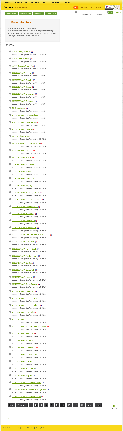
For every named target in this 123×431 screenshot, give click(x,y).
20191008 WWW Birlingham (23, 101)
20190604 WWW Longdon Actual (25, 207)
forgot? (103, 14)
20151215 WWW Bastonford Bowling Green (29, 390)
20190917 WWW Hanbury (22, 150)
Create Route (51, 13)
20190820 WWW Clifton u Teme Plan (26, 200)
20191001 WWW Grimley (22, 129)
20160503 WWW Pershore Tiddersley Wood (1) (30, 235)
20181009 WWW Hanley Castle (24, 249)
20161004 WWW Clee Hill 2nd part (25, 305)
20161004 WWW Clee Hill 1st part (25, 298)
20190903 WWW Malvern (22, 171)
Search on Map (11, 13)
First (11, 405)
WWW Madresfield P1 (20, 59)
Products (35, 2)
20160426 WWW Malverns (22, 333)
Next (89, 405)
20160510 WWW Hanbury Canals (25, 319)
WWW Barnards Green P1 (22, 66)
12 (75, 405)
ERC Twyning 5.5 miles (21, 136)
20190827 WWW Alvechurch (23, 178)
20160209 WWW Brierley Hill (23, 369)
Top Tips (55, 2)
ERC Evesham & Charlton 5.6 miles (26, 143)
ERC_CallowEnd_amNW (21, 157)
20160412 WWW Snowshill (22, 340)
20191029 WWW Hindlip (21, 73)
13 (82, 405)
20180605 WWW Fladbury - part (24, 256)
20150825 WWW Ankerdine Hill (24, 228)
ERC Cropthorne (18, 108)
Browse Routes (25, 13)
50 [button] (114, 406)
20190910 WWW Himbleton (23, 164)
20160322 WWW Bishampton (23, 347)
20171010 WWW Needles (22, 277)
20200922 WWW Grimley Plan (24, 122)
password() (101, 14)
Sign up (118, 12)
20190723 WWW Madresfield (23, 221)
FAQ (45, 2)
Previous (21, 405)
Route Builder (21, 2)
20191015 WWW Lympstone (23, 94)
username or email (86, 14)
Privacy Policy (41, 428)
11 (69, 405)
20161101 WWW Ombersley (23, 291)
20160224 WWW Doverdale (23, 312)
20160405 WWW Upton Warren (24, 354)
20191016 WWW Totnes (21, 87)
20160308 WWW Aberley (22, 361)
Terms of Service (27, 428)
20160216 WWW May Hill (22, 376)
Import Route (38, 13)
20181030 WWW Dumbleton (23, 242)
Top (7, 418)
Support (66, 2)
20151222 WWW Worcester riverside (26, 397)
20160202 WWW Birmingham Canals (26, 383)
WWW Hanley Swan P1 (21, 52)
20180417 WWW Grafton (22, 263)
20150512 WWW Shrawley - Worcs (25, 193)
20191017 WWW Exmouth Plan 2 (25, 115)
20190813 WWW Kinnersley (23, 214)
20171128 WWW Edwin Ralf (23, 270)
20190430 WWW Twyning (22, 186)
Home (8, 2)
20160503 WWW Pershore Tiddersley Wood (29, 326)
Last (98, 405)
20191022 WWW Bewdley (22, 80)
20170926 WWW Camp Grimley (24, 284)
